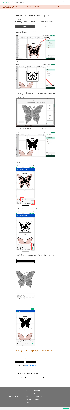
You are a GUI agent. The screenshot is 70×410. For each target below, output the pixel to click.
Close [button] (66, 408)
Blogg (27, 398)
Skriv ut (53, 10)
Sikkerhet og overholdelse (38, 396)
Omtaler (27, 396)
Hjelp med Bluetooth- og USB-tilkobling (24, 380)
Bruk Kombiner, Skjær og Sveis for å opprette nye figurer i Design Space (31, 377)
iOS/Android (45, 26)
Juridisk (27, 390)
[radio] (19, 362)
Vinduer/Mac (24, 26)
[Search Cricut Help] (38, 2)
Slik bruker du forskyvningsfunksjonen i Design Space (27, 373)
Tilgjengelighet (36, 398)
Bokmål (35, 404)
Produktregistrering (29, 402)
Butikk (35, 393)
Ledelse (35, 388)
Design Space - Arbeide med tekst (22, 379)
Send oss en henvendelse (31, 365)
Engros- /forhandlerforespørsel (39, 401)
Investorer (27, 401)
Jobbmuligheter (28, 399)
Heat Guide (36, 402)
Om (26, 393)
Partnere (27, 388)
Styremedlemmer (37, 390)
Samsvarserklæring (37, 399)
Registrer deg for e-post (57, 396)
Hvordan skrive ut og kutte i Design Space (24, 375)
